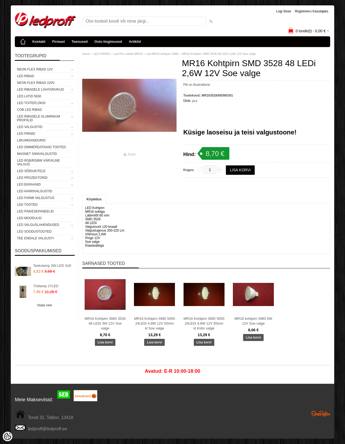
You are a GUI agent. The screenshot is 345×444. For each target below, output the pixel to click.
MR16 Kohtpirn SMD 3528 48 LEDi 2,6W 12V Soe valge (219, 53)
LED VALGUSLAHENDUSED (38, 225)
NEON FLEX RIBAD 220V (35, 83)
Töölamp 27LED (45, 286)
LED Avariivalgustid (34, 191)
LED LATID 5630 (29, 96)
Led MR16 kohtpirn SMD (162, 53)
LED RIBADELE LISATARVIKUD (40, 89)
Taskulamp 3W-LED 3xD (52, 266)
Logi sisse (283, 11)
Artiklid (135, 42)
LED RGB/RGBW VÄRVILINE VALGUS (38, 162)
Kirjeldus (94, 199)
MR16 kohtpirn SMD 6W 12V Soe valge (253, 321)
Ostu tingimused (108, 42)
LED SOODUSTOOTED (34, 231)
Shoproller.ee (320, 413)
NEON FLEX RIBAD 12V (35, 69)
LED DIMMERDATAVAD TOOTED (41, 147)
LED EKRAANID (29, 184)
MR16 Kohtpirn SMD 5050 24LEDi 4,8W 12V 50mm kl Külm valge (204, 323)
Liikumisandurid (31, 140)
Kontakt (38, 42)
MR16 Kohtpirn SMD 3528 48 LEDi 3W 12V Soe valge (105, 323)
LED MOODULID (29, 218)
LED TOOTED (27, 205)
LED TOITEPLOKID (31, 103)
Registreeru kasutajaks (311, 11)
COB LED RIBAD (29, 110)
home (86, 53)
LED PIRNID (26, 134)
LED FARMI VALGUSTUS (35, 198)
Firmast (58, 42)
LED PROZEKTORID (32, 178)
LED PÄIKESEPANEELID (35, 211)
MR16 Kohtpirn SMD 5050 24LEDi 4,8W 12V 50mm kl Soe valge (154, 323)
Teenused (79, 42)
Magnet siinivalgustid (37, 154)
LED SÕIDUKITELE (31, 171)
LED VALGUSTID (29, 127)
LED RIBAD (25, 76)
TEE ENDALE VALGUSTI (35, 238)
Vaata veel (44, 305)
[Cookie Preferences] (7, 436)
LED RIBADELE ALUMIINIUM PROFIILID (38, 118)
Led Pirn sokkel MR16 (128, 53)
